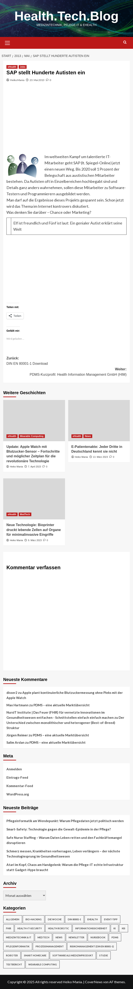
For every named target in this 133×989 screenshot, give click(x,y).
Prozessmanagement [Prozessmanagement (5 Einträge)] (50, 946)
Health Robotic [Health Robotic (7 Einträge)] (58, 928)
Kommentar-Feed (19, 786)
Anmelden (14, 769)
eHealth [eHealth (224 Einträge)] (92, 919)
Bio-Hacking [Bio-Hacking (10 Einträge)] (34, 919)
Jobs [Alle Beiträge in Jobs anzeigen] (23, 67)
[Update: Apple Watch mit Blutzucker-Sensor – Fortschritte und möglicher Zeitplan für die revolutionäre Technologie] (34, 420)
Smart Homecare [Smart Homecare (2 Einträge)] (35, 955)
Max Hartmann (17, 705)
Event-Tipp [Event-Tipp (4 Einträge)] (111, 919)
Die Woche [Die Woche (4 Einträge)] (55, 919)
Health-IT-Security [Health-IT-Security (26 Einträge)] (29, 928)
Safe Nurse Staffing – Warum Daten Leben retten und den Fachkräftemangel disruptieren (64, 840)
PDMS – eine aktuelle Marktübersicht (61, 705)
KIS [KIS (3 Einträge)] (123, 928)
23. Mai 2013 (37, 80)
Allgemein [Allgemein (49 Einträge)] (12, 919)
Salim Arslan (15, 742)
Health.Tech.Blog (66, 16)
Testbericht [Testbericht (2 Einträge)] (14, 964)
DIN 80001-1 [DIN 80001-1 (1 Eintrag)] (74, 919)
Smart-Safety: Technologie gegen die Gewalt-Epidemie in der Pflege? (58, 829)
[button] (7, 42)
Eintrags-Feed (17, 777)
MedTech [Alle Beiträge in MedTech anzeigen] (25, 514)
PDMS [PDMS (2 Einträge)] (115, 937)
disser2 (11, 692)
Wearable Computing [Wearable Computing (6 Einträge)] (42, 964)
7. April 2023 (34, 466)
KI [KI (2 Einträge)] (114, 928)
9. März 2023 (35, 540)
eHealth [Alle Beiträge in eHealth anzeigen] (12, 67)
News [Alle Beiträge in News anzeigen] (88, 436)
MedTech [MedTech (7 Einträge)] (43, 937)
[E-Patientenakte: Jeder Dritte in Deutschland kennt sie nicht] (99, 420)
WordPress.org (17, 794)
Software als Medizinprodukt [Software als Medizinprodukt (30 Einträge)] (73, 955)
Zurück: (66, 361)
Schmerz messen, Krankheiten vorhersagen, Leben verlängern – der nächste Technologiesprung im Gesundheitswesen (63, 853)
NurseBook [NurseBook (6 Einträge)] (98, 937)
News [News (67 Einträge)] (59, 937)
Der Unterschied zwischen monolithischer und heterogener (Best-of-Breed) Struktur (65, 723)
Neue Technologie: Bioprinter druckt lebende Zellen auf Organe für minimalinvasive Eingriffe (33, 529)
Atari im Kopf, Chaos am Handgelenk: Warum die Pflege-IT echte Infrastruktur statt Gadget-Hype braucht (64, 867)
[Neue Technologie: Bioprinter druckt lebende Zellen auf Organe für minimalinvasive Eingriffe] (34, 499)
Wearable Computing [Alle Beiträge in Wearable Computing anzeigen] (32, 436)
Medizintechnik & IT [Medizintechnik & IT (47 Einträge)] (18, 937)
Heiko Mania (17, 80)
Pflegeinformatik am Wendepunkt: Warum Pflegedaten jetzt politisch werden (65, 821)
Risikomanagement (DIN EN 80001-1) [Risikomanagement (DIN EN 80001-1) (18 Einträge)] (92, 946)
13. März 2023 (100, 457)
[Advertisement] (66, 121)
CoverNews (94, 982)
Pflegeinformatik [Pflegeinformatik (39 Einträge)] (17, 946)
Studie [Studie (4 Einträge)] (103, 955)
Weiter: (66, 372)
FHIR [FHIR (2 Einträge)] (8, 928)
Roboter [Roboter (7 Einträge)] (12, 955)
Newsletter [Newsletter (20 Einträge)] (76, 937)
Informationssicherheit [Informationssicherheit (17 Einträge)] (91, 928)
